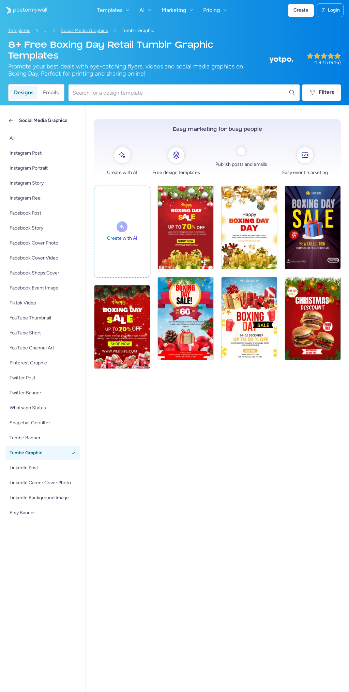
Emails (51, 92)
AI (146, 10)
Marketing (178, 10)
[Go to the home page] (23, 10)
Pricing (215, 10)
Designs (23, 92)
